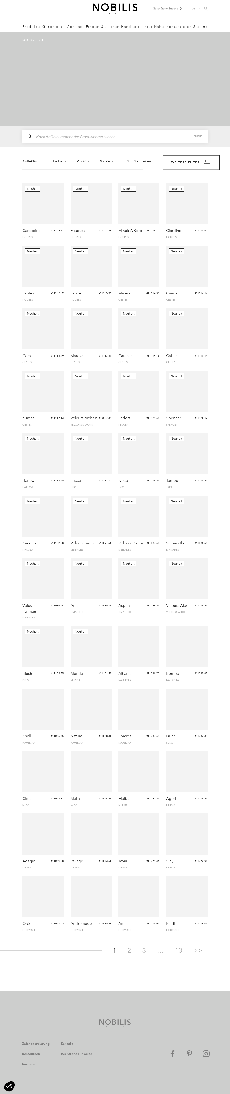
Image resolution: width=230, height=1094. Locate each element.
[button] (9, 1086)
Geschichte (53, 27)
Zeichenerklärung (36, 1044)
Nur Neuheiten (139, 161)
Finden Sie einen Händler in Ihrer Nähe (125, 27)
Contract (75, 27)
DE (193, 8)
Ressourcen (31, 1054)
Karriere (28, 1064)
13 (178, 950)
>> (197, 950)
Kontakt (67, 1044)
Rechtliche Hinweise (77, 1054)
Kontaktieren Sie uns (187, 27)
